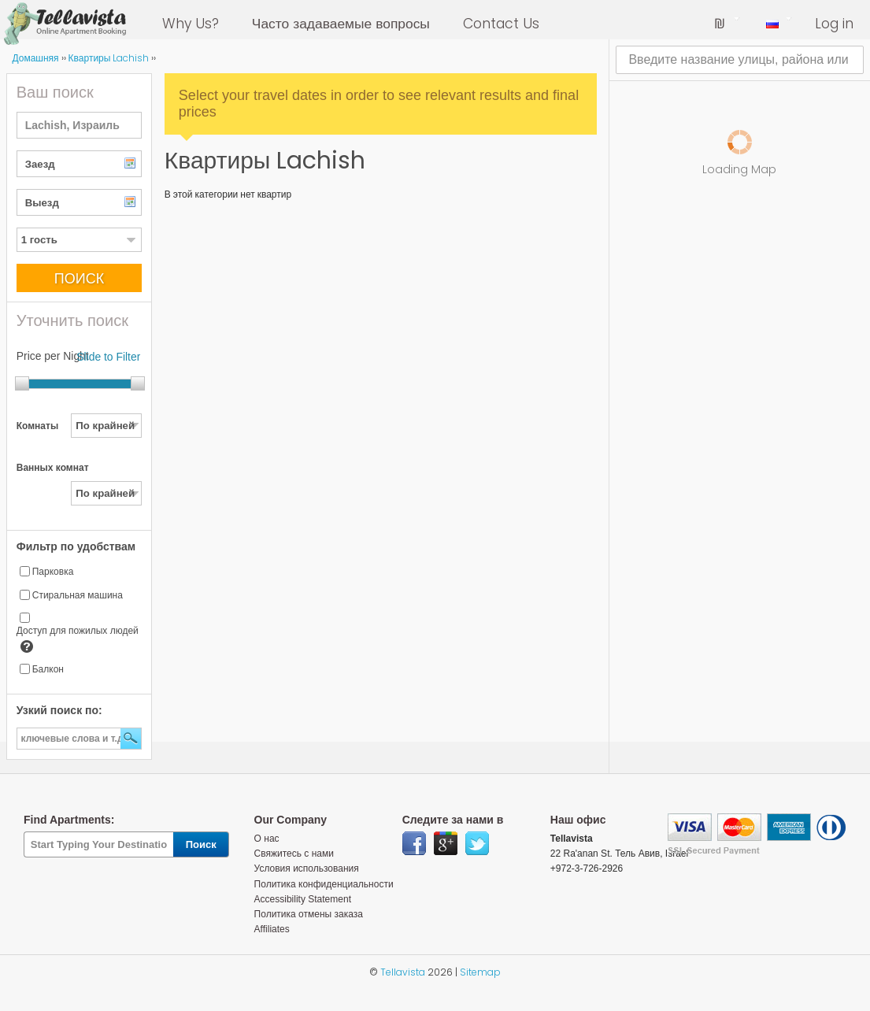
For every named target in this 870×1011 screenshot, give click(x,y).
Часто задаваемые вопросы (341, 23)
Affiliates (272, 929)
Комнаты (37, 425)
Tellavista (402, 972)
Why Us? (190, 23)
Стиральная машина (77, 595)
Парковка (53, 571)
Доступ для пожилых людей (78, 630)
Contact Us (501, 23)
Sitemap (480, 972)
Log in (834, 23)
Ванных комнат (53, 467)
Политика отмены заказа (308, 914)
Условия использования (306, 868)
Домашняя (35, 58)
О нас (267, 838)
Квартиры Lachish (109, 58)
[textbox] (80, 125)
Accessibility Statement (302, 899)
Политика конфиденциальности (324, 884)
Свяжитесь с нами (294, 853)
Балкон (48, 669)
